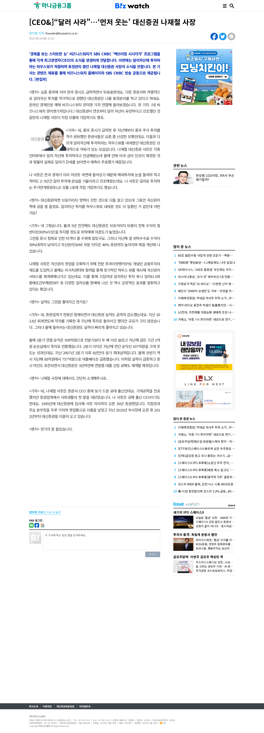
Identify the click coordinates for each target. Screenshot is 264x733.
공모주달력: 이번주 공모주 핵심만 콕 (198, 556)
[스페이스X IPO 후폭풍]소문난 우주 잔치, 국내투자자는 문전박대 (218, 462)
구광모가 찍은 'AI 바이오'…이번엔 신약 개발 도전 (209, 283)
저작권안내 (84, 706)
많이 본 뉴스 (182, 246)
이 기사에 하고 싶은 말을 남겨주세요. (101, 540)
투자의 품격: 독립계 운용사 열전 (195, 534)
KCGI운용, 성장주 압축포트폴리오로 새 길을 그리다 (226, 544)
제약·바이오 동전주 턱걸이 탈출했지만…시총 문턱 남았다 (214, 305)
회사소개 (33, 706)
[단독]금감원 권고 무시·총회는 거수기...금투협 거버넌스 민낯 (216, 455)
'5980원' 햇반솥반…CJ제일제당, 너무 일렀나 (206, 262)
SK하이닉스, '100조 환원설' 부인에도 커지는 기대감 (210, 269)
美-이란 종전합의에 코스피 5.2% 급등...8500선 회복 (211, 491)
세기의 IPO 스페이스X (188, 512)
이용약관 (47, 706)
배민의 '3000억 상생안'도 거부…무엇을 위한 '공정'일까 (213, 291)
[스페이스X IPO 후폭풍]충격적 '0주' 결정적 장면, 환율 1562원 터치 (220, 477)
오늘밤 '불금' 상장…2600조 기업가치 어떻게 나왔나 (226, 518)
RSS (163, 722)
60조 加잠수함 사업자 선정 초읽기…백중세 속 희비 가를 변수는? (219, 255)
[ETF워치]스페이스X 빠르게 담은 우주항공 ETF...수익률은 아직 (217, 448)
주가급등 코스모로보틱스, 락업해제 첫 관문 (221, 571)
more (231, 505)
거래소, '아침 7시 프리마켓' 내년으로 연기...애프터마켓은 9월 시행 (219, 319)
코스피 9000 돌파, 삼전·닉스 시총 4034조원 (205, 484)
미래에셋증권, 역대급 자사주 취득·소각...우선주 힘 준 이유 (214, 298)
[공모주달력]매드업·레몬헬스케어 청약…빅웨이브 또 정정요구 (217, 441)
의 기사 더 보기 (45, 512)
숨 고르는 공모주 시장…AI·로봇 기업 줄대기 (222, 566)
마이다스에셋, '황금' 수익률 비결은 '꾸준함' (221, 540)
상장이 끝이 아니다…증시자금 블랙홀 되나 (221, 526)
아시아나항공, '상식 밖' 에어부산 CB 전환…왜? (207, 276)
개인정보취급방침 (65, 706)
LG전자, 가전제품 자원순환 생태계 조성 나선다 (207, 312)
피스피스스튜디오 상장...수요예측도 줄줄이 (221, 562)
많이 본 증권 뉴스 (184, 418)
